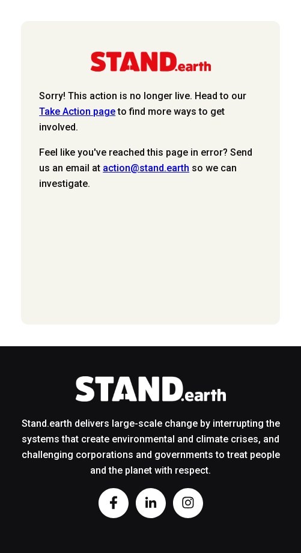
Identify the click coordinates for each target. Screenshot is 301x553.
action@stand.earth (146, 168)
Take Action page (77, 111)
